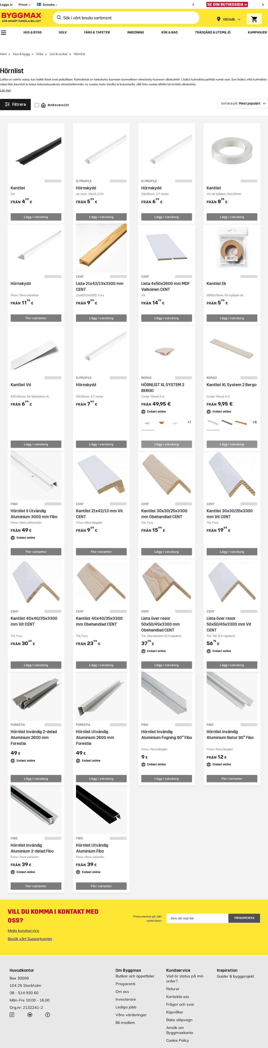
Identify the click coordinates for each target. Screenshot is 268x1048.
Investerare (126, 989)
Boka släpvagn (179, 1009)
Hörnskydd (86, 178)
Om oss (122, 981)
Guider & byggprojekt (235, 966)
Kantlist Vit (21, 374)
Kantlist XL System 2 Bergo (231, 374)
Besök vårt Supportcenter (30, 928)
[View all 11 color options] (254, 412)
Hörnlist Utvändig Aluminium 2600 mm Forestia (95, 727)
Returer (172, 978)
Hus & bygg (21, 44)
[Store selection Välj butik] (229, 19)
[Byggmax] (21, 18)
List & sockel (58, 44)
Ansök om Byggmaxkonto (179, 1020)
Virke (39, 44)
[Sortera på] (243, 93)
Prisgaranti (125, 973)
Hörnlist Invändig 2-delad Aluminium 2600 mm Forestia (34, 727)
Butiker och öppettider (135, 966)
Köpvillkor (174, 1002)
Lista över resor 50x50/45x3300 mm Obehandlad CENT (160, 614)
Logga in (6, 4)
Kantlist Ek (216, 273)
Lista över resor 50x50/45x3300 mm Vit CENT (229, 614)
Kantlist (18, 178)
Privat (23, 4)
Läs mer (5, 80)
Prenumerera (244, 908)
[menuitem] (3, 33)
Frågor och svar (180, 994)
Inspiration (227, 960)
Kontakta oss (177, 986)
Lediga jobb (126, 997)
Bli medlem (125, 1012)
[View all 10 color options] (189, 412)
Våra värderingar (131, 1004)
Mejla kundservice (23, 920)
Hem (3, 44)
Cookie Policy (177, 1030)
